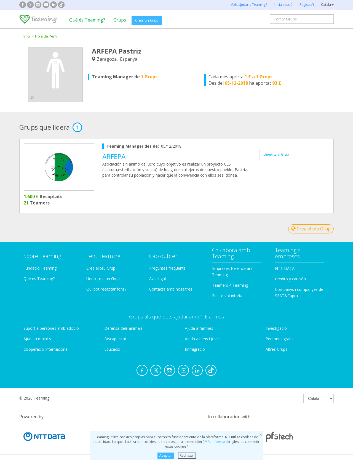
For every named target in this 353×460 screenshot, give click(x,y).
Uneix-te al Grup (276, 154)
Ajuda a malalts (37, 338)
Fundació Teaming (40, 268)
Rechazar (187, 455)
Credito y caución (290, 278)
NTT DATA (285, 268)
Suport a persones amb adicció (51, 328)
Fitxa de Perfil (46, 36)
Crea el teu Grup (311, 229)
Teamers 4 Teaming (230, 285)
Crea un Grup (147, 20)
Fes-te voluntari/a (228, 295)
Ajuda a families (199, 328)
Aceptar (165, 455)
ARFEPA (113, 156)
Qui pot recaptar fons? (106, 289)
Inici (26, 36)
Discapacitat (115, 338)
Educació (112, 349)
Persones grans (279, 338)
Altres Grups (276, 349)
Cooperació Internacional (45, 349)
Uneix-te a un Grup (103, 278)
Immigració (195, 349)
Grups (119, 20)
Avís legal (157, 278)
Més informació (216, 441)
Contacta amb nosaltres (170, 289)
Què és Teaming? (87, 20)
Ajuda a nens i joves (203, 338)
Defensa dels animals (123, 328)
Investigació (276, 328)
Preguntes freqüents (167, 268)
